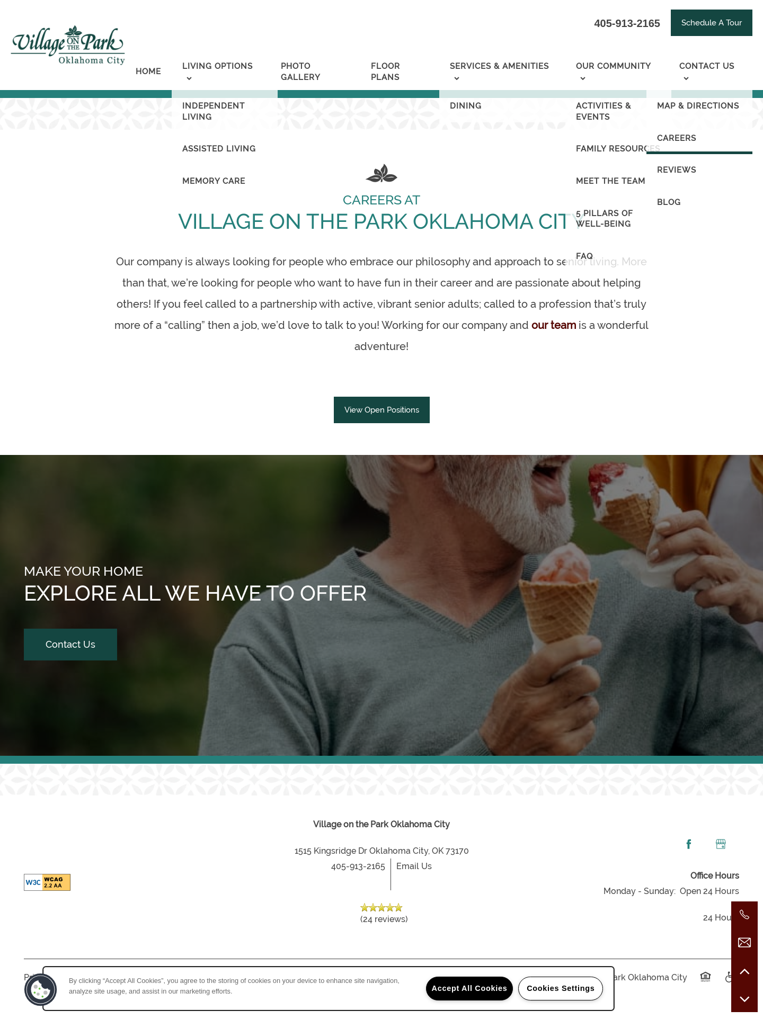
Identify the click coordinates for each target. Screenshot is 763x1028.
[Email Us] (744, 942)
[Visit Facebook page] (689, 844)
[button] (711, 23)
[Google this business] (720, 844)
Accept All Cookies (470, 988)
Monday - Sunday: (640, 891)
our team (553, 325)
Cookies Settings (561, 988)
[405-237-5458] (744, 914)
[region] (328, 988)
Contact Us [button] (70, 644)
